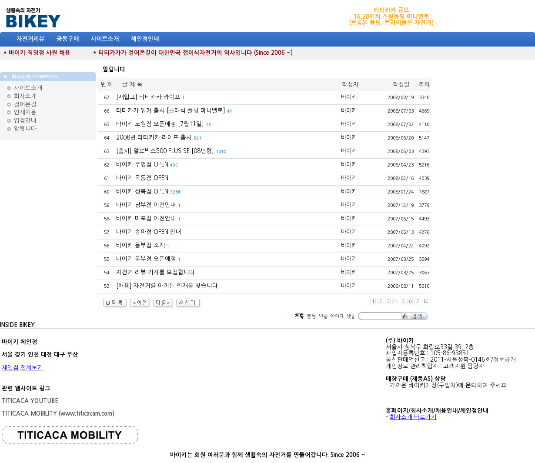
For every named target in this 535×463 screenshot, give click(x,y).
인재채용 (22, 112)
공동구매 (68, 39)
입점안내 (22, 120)
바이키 (349, 97)
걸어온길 (22, 104)
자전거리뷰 (31, 39)
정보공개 (504, 360)
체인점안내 (145, 39)
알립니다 (22, 129)
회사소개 (22, 96)
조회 (424, 84)
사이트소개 (105, 39)
